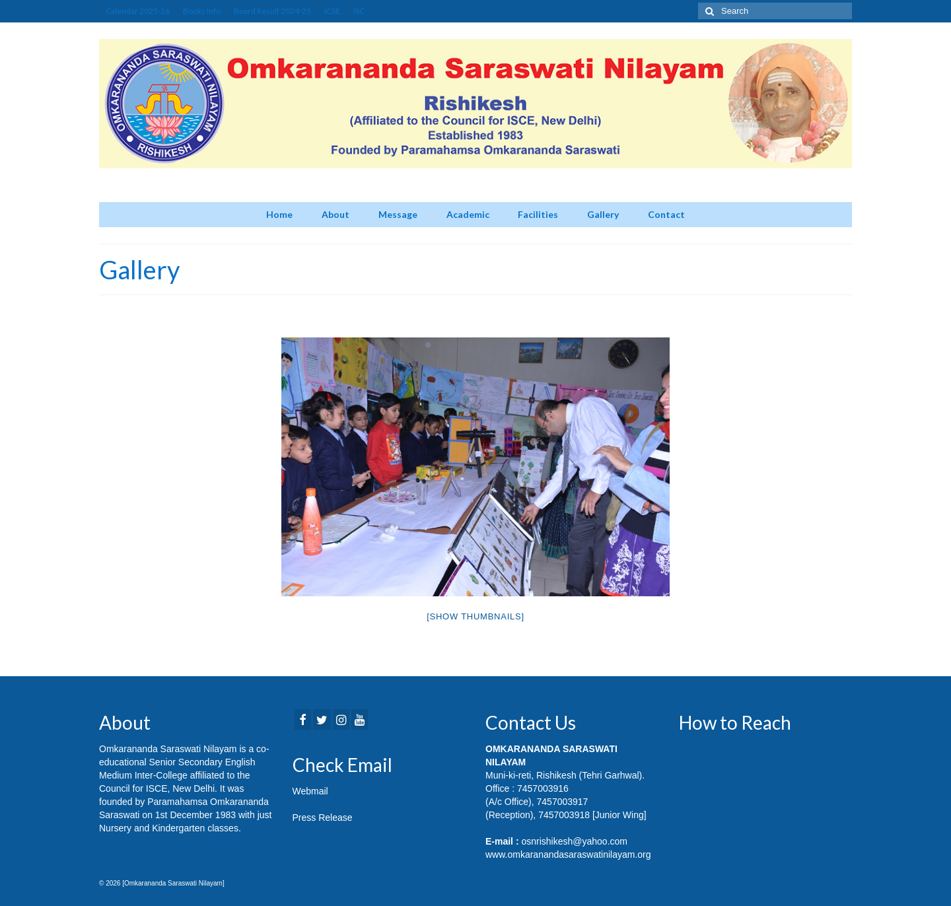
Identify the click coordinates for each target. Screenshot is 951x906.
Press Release (323, 817)
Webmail (310, 791)
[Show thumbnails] (475, 616)
